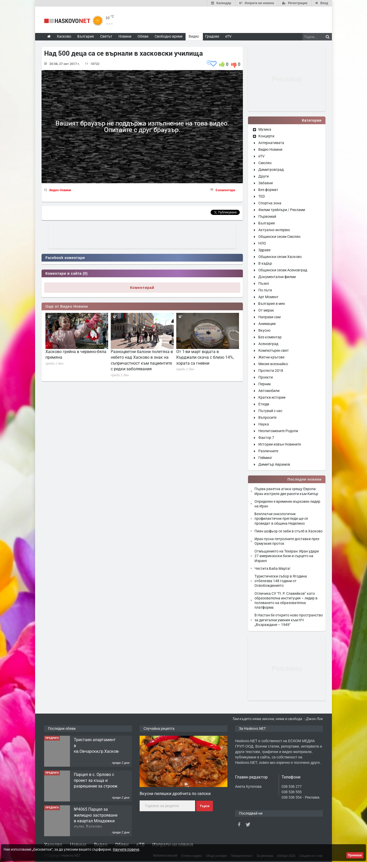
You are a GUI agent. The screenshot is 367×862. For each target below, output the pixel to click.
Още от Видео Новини (66, 306)
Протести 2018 (270, 371)
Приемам (355, 855)
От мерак (266, 310)
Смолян (265, 163)
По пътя (265, 290)
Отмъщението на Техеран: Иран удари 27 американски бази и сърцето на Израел (286, 556)
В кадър (265, 263)
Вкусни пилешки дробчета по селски (175, 793)
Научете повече (126, 849)
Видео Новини (60, 190)
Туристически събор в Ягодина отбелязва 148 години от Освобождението (280, 581)
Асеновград (268, 344)
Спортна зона (269, 203)
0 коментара (225, 190)
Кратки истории (271, 397)
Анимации (267, 324)
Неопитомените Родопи (278, 431)
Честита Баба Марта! (272, 568)
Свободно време (168, 36)
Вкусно (264, 330)
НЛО (262, 243)
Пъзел (263, 283)
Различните (268, 451)
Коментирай (142, 288)
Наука (263, 424)
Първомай (267, 216)
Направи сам (269, 317)
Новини (124, 36)
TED (261, 196)
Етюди (263, 404)
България (266, 223)
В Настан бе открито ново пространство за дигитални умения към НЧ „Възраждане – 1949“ (288, 619)
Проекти (265, 377)
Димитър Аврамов (274, 464)
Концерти (266, 136)
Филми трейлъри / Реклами (281, 210)
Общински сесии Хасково (280, 257)
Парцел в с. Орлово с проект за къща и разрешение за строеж (95, 780)
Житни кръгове (271, 357)
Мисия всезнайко (273, 364)
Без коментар (270, 337)
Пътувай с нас (270, 411)
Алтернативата (271, 143)
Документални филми (277, 277)
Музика (264, 129)
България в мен (271, 304)
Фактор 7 (266, 438)
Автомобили (269, 391)
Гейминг (265, 458)
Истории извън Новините (279, 444)
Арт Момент (268, 297)
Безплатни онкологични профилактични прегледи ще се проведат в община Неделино (281, 518)
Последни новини (305, 479)
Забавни (265, 183)
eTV (261, 156)
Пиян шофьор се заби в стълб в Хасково (288, 531)
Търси (204, 806)
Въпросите (267, 417)
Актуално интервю (274, 230)
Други (263, 176)
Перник (264, 384)
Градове (212, 36)
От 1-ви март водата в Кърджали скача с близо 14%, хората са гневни (205, 357)
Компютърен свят (273, 350)
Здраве (264, 250)
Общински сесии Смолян (279, 237)
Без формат (268, 190)
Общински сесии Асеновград (282, 270)
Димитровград (271, 170)
